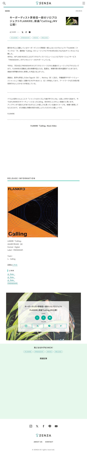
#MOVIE (35, 38)
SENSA (43, 3)
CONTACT (49, 442)
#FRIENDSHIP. (25, 38)
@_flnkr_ (11, 274)
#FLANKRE (14, 38)
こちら (14, 265)
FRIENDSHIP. (12, 283)
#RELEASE (44, 38)
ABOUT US (38, 442)
